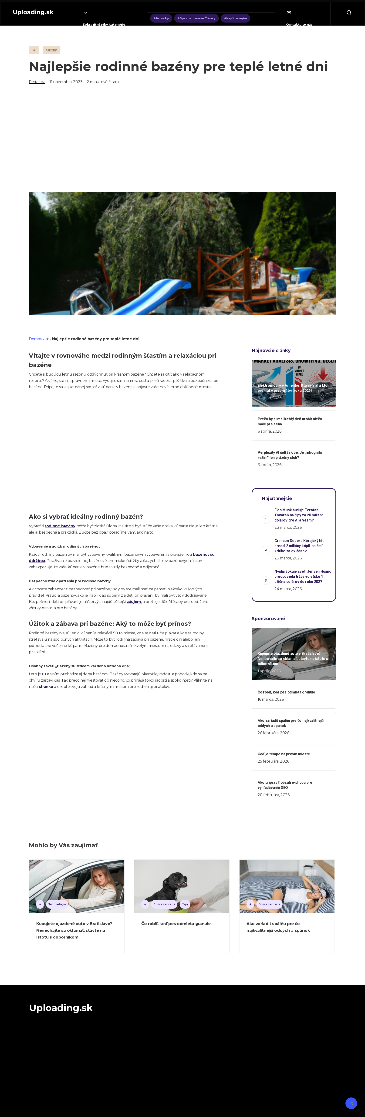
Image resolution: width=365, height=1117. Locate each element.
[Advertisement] (182, 138)
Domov (35, 339)
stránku (46, 686)
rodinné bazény (60, 526)
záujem (134, 601)
